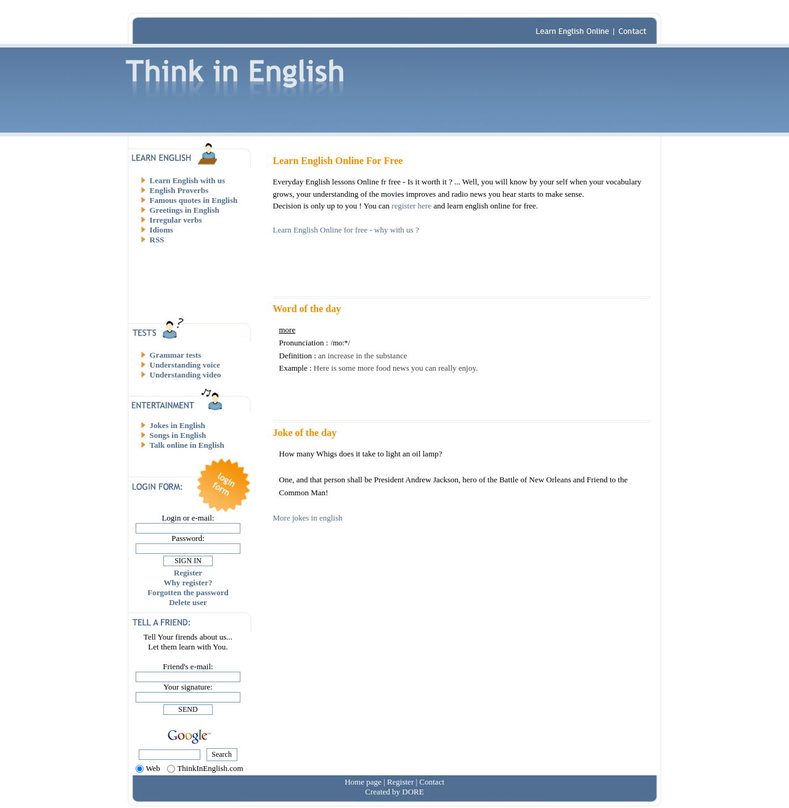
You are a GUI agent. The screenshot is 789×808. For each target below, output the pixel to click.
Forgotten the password (187, 592)
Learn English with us (187, 180)
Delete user (188, 602)
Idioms (161, 229)
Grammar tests (176, 355)
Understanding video (185, 374)
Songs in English (178, 435)
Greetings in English (184, 210)
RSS (157, 239)
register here (411, 205)
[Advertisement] (192, 280)
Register (188, 572)
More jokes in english (308, 517)
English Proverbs (179, 190)
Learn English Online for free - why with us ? (346, 229)
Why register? (188, 582)
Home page (363, 781)
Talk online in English (187, 445)
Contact (431, 781)
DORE (412, 791)
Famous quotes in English (194, 200)
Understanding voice (185, 364)
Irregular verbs (176, 220)
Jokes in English (177, 425)
